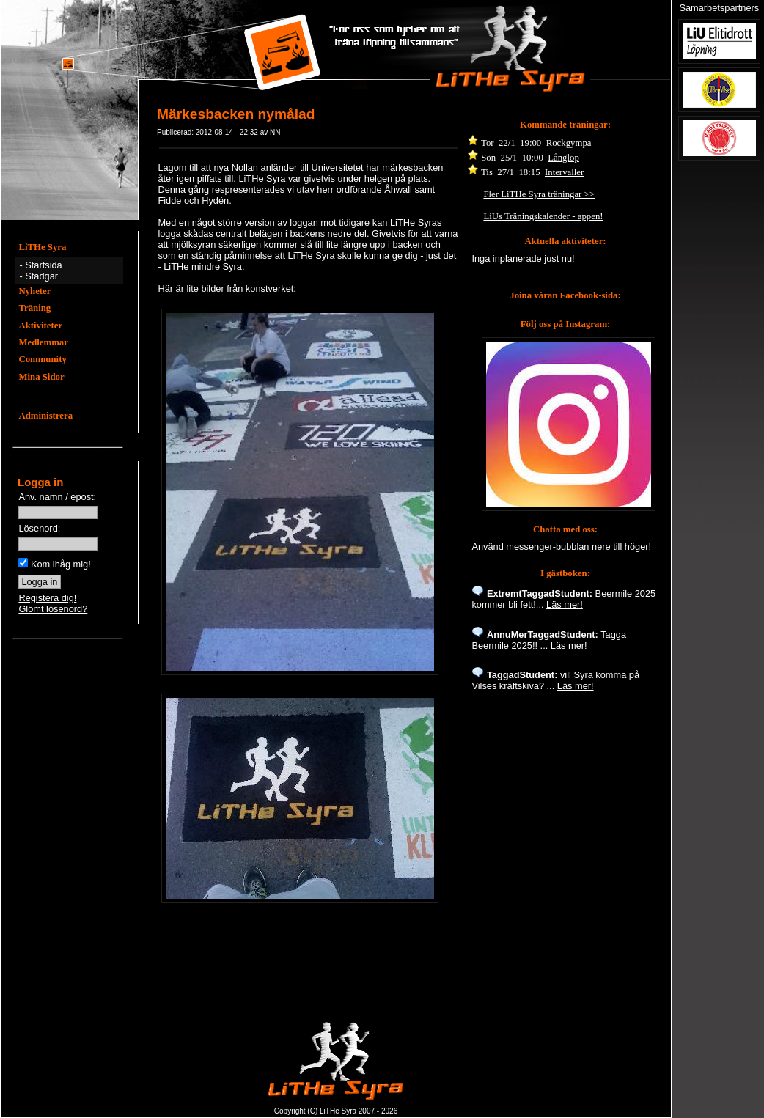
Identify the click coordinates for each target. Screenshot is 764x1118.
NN (275, 132)
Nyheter (34, 291)
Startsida (43, 265)
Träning (34, 308)
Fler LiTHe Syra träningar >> (539, 194)
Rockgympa (569, 143)
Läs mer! (564, 604)
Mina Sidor (41, 377)
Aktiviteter (40, 325)
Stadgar (41, 276)
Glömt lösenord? (52, 608)
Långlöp (563, 157)
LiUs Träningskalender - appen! (543, 216)
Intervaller (564, 172)
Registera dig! (47, 597)
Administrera (45, 416)
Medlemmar (43, 342)
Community (42, 359)
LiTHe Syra (42, 247)
